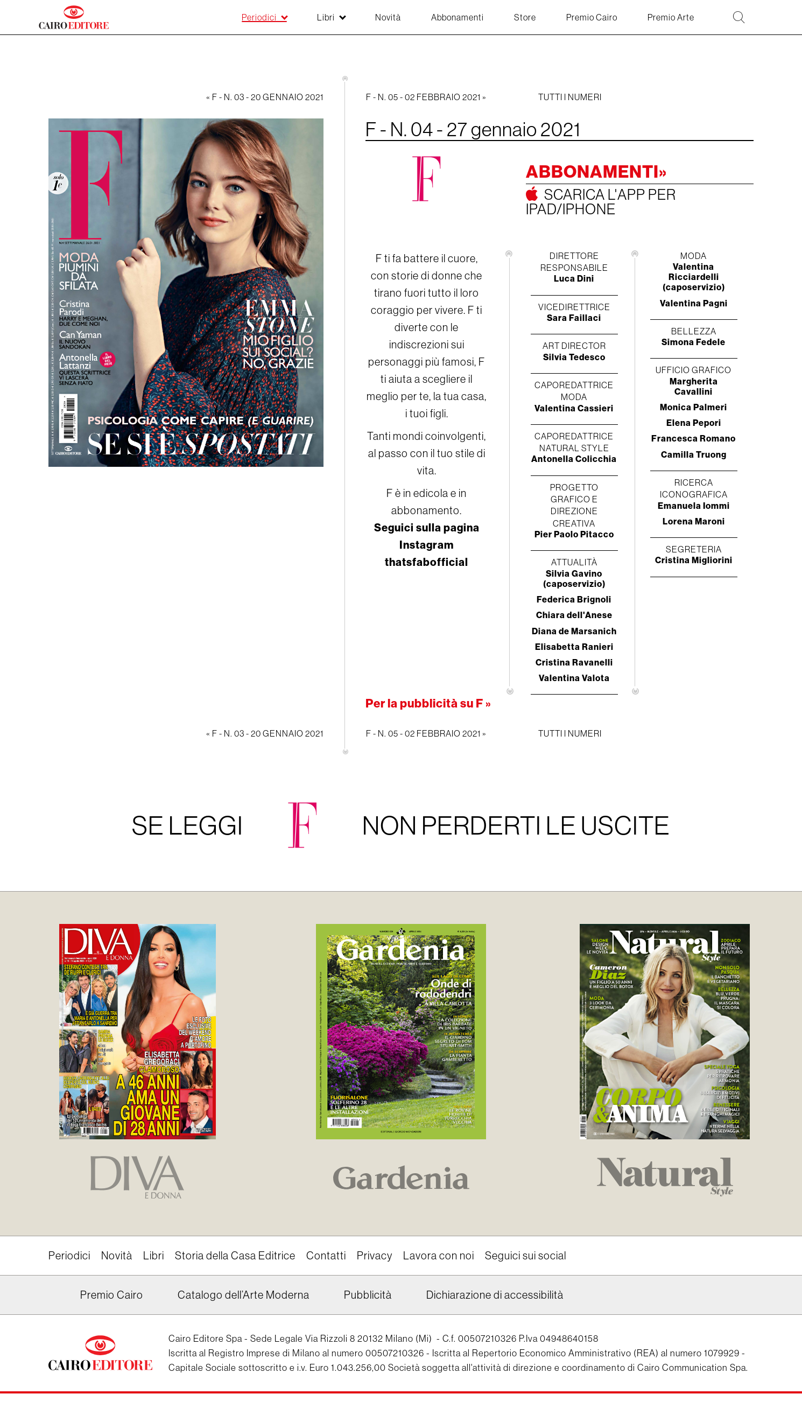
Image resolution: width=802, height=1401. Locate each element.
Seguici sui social (525, 1255)
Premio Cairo (111, 1294)
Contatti (326, 1255)
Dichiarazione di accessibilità (495, 1294)
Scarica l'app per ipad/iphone (601, 201)
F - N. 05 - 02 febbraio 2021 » (426, 97)
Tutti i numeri (570, 97)
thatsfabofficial (426, 562)
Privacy (374, 1255)
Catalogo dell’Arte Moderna (243, 1294)
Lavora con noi (438, 1255)
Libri (153, 1255)
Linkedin (55, 1298)
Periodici (69, 1255)
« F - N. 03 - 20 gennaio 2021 (264, 97)
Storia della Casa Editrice (235, 1255)
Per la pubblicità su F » (428, 703)
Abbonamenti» (596, 171)
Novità (116, 1255)
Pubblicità (368, 1294)
